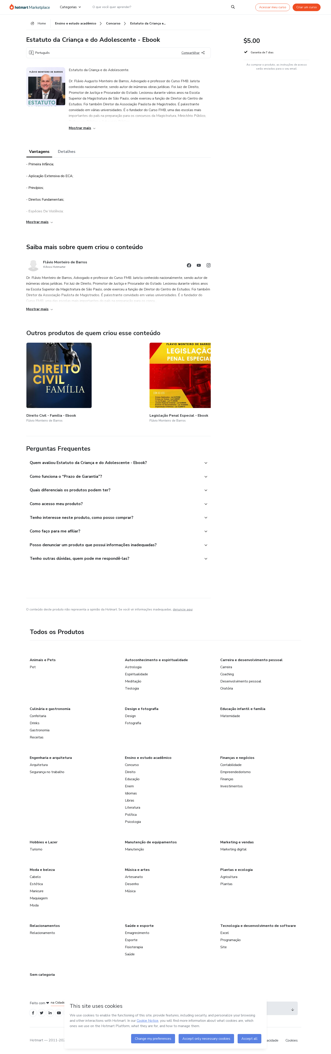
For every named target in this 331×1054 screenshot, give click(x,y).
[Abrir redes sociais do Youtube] (199, 268)
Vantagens (39, 153)
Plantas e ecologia (236, 868)
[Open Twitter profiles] (43, 1013)
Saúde (130, 953)
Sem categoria (42, 973)
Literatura (132, 806)
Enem (129, 785)
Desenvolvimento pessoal (240, 680)
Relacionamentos (45, 924)
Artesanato (134, 875)
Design (130, 714)
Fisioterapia (134, 946)
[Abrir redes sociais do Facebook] (189, 268)
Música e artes (137, 868)
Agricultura (228, 875)
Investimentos (231, 785)
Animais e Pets (43, 658)
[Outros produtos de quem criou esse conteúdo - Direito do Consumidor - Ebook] (156, 379)
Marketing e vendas (237, 841)
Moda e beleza (42, 868)
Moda (34, 904)
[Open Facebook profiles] (34, 1013)
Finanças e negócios (237, 756)
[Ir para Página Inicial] (31, 7)
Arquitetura (39, 763)
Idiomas (131, 792)
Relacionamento (42, 931)
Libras (129, 799)
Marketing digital (233, 848)
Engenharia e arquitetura (51, 756)
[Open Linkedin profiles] (53, 1013)
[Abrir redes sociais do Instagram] (208, 268)
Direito (130, 770)
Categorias (70, 7)
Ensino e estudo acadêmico (148, 756)
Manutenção (134, 848)
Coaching (227, 673)
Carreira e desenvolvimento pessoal (251, 658)
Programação (230, 938)
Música (130, 890)
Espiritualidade (136, 673)
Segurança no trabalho (47, 770)
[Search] (233, 7)
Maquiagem (39, 897)
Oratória (226, 687)
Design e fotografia (141, 707)
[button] (113, 453)
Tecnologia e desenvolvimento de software (258, 924)
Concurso (132, 763)
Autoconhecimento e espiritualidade (156, 658)
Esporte (131, 938)
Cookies (292, 1040)
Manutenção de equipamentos (151, 841)
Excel (224, 931)
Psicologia (133, 820)
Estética (36, 882)
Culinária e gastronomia (50, 707)
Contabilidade (231, 763)
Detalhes (66, 153)
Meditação (133, 680)
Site (223, 946)
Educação (132, 778)
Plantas (226, 882)
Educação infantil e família (242, 707)
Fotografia (133, 722)
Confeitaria (38, 714)
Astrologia (133, 666)
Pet (33, 666)
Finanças (226, 778)
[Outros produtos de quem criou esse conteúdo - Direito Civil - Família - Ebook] (50, 379)
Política (131, 813)
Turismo (36, 848)
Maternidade (230, 714)
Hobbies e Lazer (43, 841)
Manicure (36, 890)
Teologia (132, 687)
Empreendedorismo (235, 770)
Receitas (36, 736)
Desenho (132, 882)
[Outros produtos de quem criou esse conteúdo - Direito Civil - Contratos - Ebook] (209, 379)
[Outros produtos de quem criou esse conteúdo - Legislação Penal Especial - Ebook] (103, 379)
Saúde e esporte (139, 924)
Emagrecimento (137, 931)
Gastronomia (39, 729)
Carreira (226, 666)
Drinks (34, 722)
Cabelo (35, 875)
